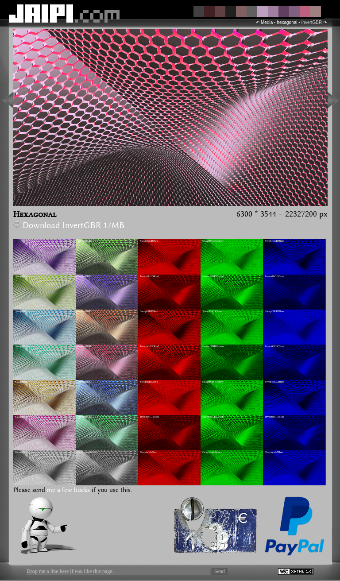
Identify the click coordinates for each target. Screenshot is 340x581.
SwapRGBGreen (212, 241)
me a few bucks (68, 490)
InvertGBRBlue (274, 346)
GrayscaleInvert (87, 452)
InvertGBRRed (149, 346)
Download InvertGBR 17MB (68, 225)
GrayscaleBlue (274, 452)
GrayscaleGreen (212, 452)
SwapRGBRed (149, 241)
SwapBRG (21, 381)
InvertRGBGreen (213, 276)
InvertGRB (84, 311)
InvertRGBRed (149, 276)
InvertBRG (84, 381)
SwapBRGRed (149, 381)
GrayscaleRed (148, 452)
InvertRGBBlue (274, 276)
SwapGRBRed (149, 311)
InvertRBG (84, 276)
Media (267, 22)
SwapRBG (21, 276)
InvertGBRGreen (213, 346)
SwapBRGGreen (212, 381)
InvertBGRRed (149, 416)
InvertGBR (84, 346)
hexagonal (287, 22)
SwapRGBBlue (274, 241)
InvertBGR (84, 416)
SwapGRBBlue (274, 311)
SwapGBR (21, 346)
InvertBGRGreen (213, 416)
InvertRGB (84, 241)
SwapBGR (21, 416)
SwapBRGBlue (274, 381)
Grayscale (21, 452)
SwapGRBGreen (212, 311)
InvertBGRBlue (274, 416)
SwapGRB (21, 311)
